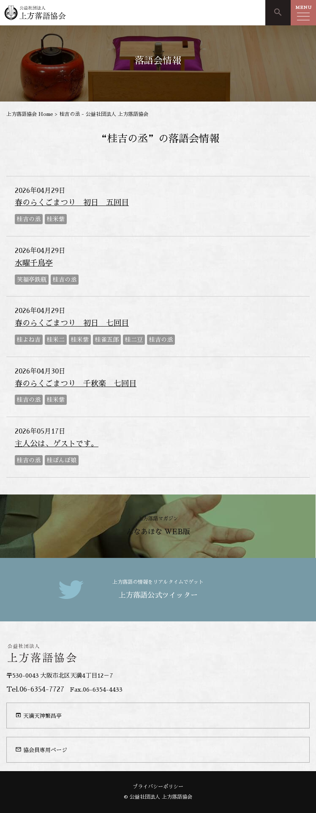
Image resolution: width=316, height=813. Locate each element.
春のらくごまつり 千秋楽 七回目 (75, 383)
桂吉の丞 (29, 219)
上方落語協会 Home (29, 114)
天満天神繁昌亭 (38, 715)
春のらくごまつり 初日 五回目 (72, 202)
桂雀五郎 (107, 340)
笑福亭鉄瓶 (31, 280)
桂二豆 (134, 340)
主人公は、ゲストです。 (56, 444)
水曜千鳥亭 (34, 263)
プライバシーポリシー (158, 786)
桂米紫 (56, 219)
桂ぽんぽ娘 (61, 460)
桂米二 (56, 340)
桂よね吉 (29, 340)
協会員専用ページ (41, 749)
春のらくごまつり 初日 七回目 (72, 323)
